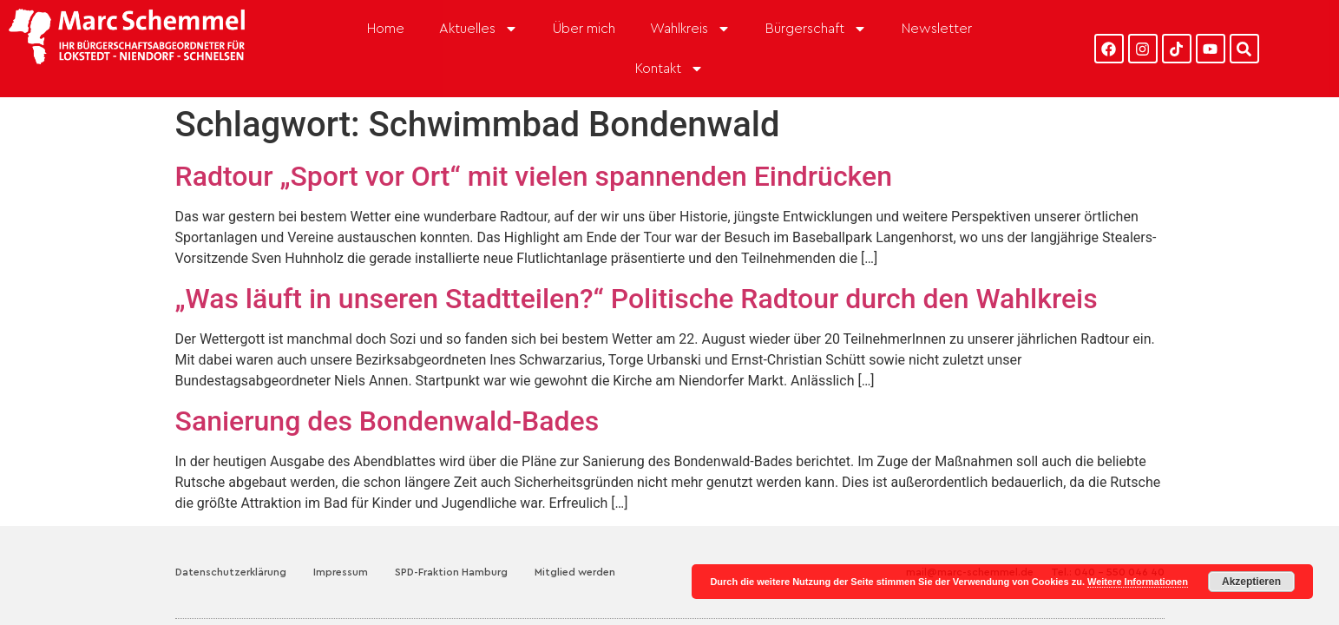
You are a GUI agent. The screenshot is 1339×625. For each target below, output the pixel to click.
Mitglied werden (575, 548)
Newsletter (937, 29)
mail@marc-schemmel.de (970, 548)
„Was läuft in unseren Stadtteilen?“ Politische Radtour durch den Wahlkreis (636, 274)
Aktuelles (478, 28)
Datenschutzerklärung (230, 548)
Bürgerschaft (816, 28)
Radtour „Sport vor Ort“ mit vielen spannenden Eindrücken (533, 151)
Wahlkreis (690, 28)
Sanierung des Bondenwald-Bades (387, 396)
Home (385, 29)
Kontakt (669, 68)
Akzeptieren (1251, 582)
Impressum (340, 548)
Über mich (584, 29)
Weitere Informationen (1137, 581)
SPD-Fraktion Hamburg (451, 548)
